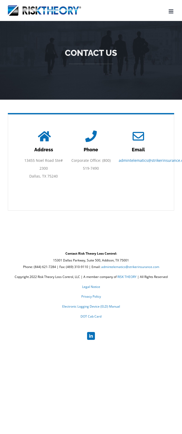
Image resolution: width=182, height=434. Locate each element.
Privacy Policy (91, 296)
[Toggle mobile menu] (171, 11)
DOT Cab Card (91, 316)
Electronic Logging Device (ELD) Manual (91, 306)
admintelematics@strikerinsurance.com (130, 267)
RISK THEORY (126, 277)
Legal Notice (91, 287)
